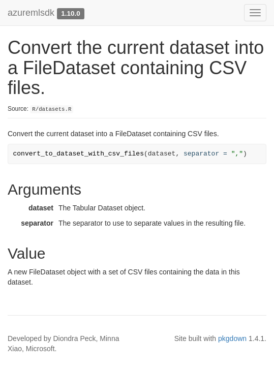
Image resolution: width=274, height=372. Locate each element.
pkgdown (232, 338)
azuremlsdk (31, 13)
